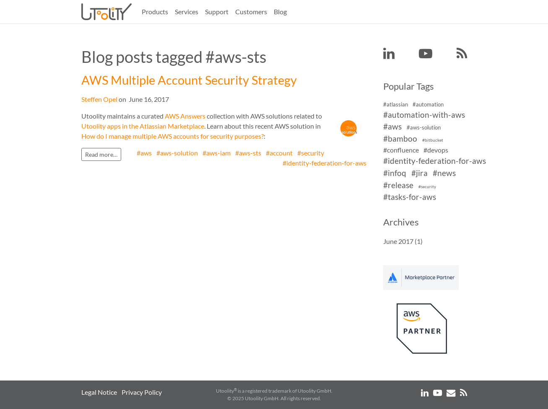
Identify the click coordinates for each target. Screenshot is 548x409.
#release (398, 185)
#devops (435, 150)
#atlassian (395, 104)
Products (155, 12)
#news (444, 173)
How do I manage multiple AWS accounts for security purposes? (172, 136)
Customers (251, 12)
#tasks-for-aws (409, 197)
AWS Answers (185, 116)
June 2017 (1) (403, 241)
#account (279, 153)
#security (310, 153)
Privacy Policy (142, 392)
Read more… (101, 154)
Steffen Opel (99, 99)
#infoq (394, 173)
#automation (428, 104)
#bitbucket (432, 140)
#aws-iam (217, 153)
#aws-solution (177, 153)
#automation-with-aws (424, 114)
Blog (280, 12)
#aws (144, 153)
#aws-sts (248, 153)
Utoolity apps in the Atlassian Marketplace (142, 126)
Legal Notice (99, 392)
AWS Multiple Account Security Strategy (189, 80)
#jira (419, 173)
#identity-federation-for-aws (324, 163)
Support (217, 12)
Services (186, 12)
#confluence (401, 150)
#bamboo (400, 138)
